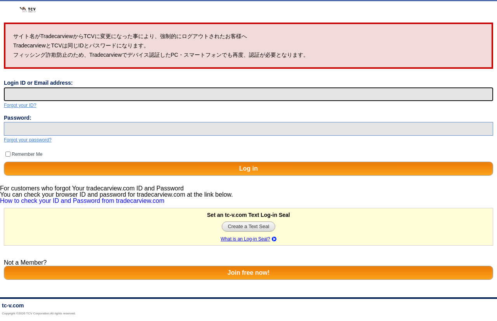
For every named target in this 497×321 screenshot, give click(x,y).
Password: (17, 118)
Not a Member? (25, 262)
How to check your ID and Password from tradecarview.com (82, 200)
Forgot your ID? (20, 105)
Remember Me (27, 154)
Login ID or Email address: (38, 83)
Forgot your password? (28, 140)
